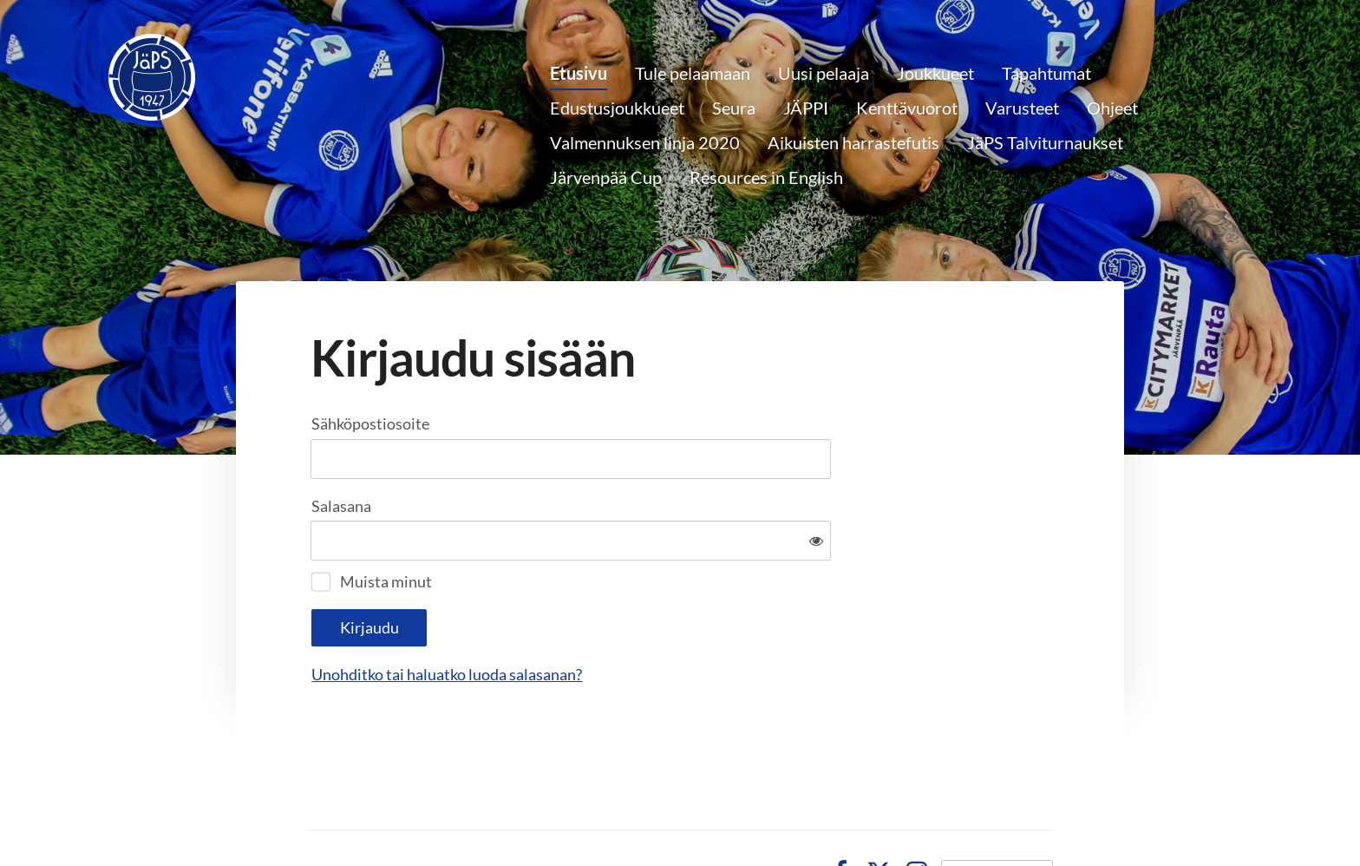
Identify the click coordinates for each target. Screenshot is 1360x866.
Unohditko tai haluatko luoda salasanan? (634, 617)
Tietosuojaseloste (749, 814)
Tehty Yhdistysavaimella (997, 815)
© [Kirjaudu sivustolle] (315, 814)
